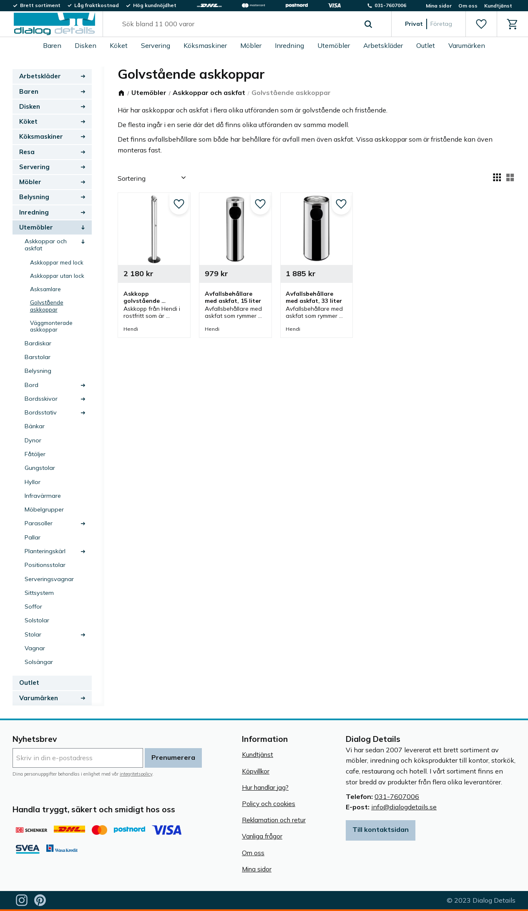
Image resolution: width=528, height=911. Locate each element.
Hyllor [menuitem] (32, 482)
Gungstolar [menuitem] (40, 468)
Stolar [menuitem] (33, 634)
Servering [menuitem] (155, 45)
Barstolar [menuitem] (37, 357)
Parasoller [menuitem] (39, 523)
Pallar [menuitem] (32, 537)
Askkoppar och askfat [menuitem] (46, 244)
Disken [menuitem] (85, 45)
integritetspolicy (136, 774)
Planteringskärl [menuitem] (45, 551)
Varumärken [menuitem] (466, 45)
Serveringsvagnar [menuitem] (49, 579)
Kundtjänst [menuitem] (498, 5)
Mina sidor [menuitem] (439, 5)
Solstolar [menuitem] (37, 620)
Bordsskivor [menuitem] (41, 398)
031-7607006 (397, 796)
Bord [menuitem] (31, 385)
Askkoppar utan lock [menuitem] (57, 275)
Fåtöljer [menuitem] (35, 454)
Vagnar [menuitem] (35, 648)
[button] (481, 24)
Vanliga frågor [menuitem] (262, 836)
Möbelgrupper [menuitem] (44, 509)
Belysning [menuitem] (34, 197)
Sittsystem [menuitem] (39, 593)
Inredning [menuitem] (289, 45)
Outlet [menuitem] (425, 45)
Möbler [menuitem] (250, 45)
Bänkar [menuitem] (35, 426)
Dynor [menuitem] (33, 440)
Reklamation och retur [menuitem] (274, 820)
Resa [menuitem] (27, 152)
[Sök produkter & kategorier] (237, 24)
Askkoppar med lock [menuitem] (56, 262)
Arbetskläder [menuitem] (383, 45)
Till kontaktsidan (380, 829)
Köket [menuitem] (119, 45)
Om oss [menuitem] (468, 5)
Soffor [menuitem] (33, 606)
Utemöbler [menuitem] (333, 45)
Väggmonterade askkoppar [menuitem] (51, 326)
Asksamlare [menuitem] (45, 288)
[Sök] (368, 24)
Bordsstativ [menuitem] (41, 412)
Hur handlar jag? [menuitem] (265, 787)
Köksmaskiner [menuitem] (205, 45)
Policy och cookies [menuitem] (268, 804)
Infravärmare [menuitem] (43, 495)
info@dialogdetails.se (404, 807)
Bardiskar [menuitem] (38, 343)
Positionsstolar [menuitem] (45, 565)
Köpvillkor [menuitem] (255, 771)
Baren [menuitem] (52, 45)
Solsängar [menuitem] (39, 662)
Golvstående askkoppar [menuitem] (46, 305)
